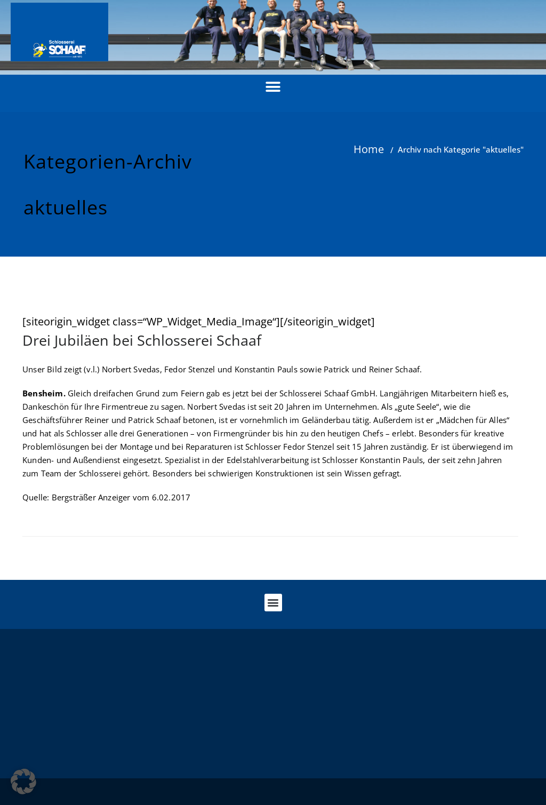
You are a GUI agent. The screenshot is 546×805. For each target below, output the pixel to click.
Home (369, 149)
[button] (273, 87)
